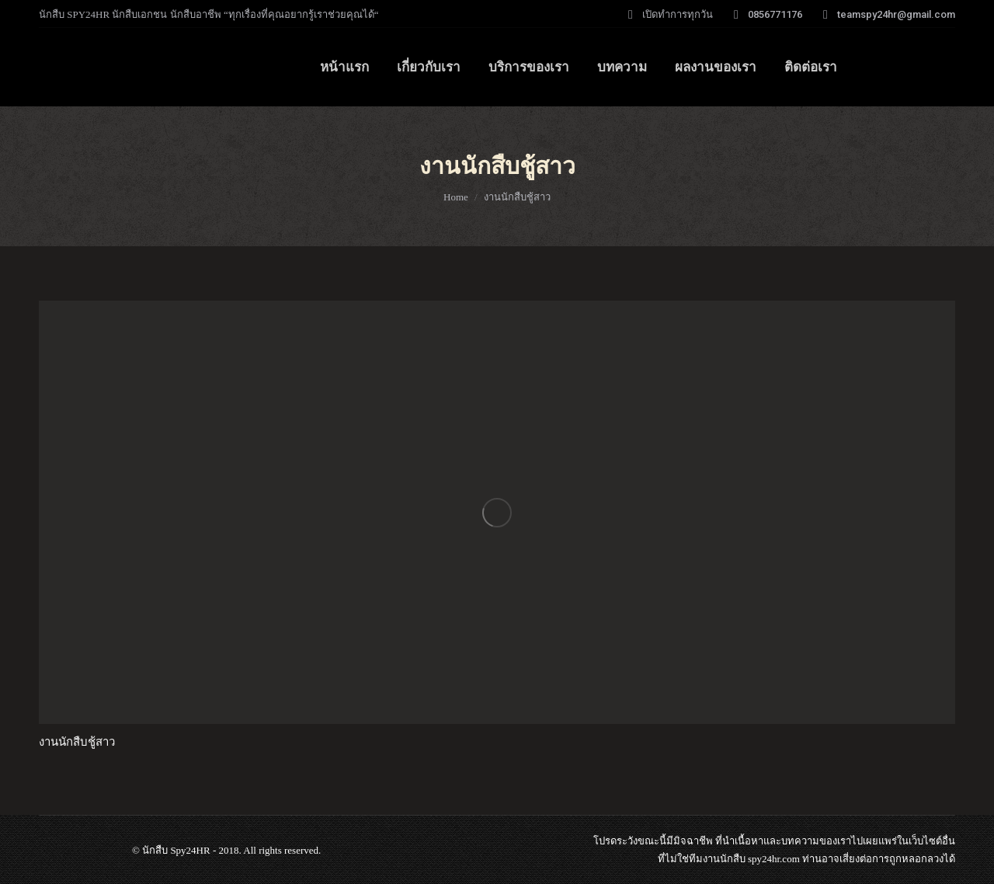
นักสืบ (733, 859)
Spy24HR (190, 850)
